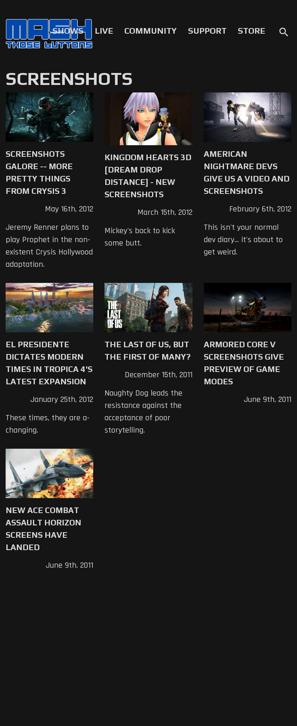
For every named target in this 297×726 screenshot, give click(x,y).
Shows (68, 31)
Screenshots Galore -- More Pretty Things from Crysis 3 (39, 172)
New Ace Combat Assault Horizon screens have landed (43, 528)
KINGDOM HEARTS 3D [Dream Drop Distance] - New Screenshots (147, 175)
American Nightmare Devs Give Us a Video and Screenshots (247, 172)
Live (104, 31)
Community (150, 31)
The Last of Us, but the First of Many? (147, 350)
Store (251, 31)
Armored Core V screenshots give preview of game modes (244, 362)
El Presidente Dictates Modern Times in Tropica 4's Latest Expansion (49, 362)
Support (207, 31)
